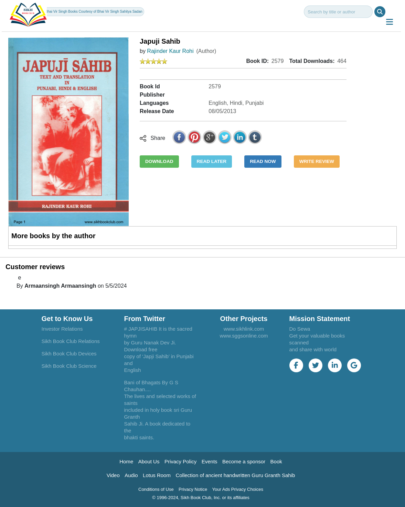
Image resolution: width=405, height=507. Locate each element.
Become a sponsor (243, 461)
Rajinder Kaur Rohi (170, 51)
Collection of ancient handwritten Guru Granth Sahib (235, 475)
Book (276, 461)
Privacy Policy (180, 461)
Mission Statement (319, 318)
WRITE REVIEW (316, 161)
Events (209, 461)
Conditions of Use (156, 489)
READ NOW (263, 161)
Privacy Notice (193, 489)
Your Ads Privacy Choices (237, 489)
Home (126, 461)
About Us (149, 461)
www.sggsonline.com (244, 336)
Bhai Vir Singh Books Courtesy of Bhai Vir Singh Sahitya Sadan (93, 11)
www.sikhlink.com (244, 329)
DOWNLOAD (159, 161)
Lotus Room (157, 475)
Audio (131, 475)
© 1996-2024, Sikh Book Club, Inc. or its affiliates (200, 497)
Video (113, 475)
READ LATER (212, 161)
